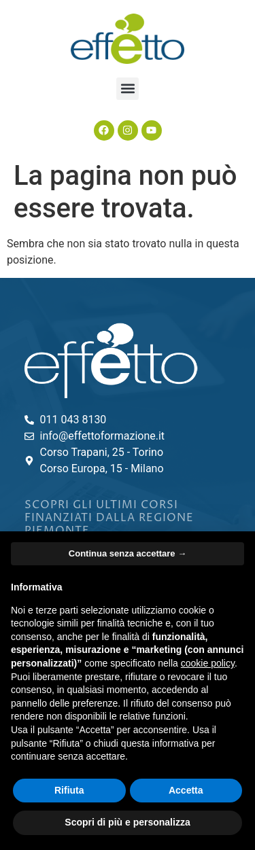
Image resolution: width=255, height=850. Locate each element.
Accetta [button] (186, 790)
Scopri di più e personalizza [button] (127, 822)
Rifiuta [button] (69, 790)
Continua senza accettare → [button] (127, 553)
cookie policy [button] (208, 663)
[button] (127, 88)
